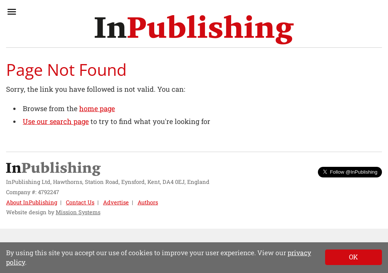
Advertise (116, 202)
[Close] (353, 257)
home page (97, 108)
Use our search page (56, 121)
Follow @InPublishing (349, 172)
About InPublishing (31, 202)
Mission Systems (78, 212)
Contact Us (80, 202)
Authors (148, 202)
